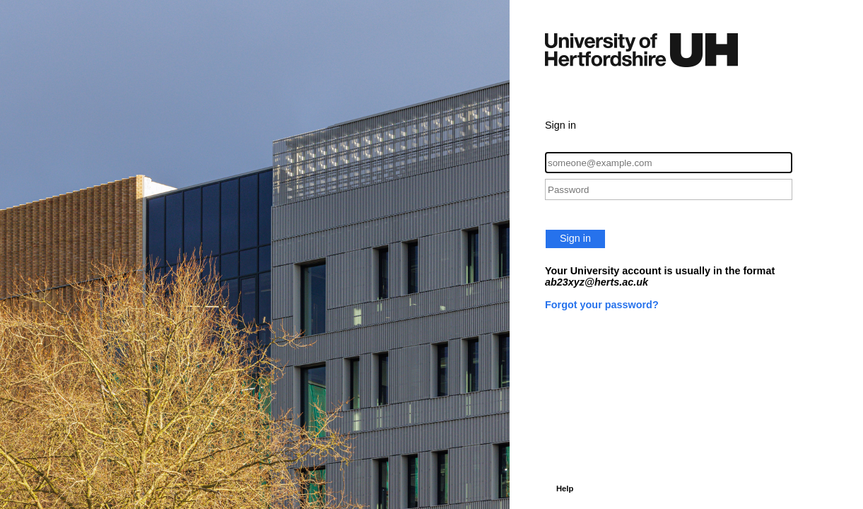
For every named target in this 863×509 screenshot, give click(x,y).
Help (564, 488)
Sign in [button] (575, 238)
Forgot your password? (602, 304)
